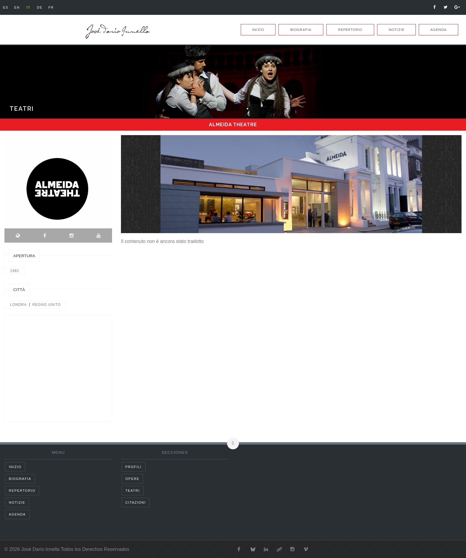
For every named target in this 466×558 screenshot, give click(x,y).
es (6, 7)
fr (56, 7)
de (44, 7)
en (19, 7)
